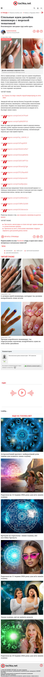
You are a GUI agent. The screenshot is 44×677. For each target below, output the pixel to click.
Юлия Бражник (11, 31)
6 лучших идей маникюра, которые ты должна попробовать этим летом (21, 297)
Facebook (20, 241)
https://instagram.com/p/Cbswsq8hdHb (14, 155)
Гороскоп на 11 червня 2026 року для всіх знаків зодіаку (22, 577)
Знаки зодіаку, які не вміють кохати (17, 617)
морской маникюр (32, 250)
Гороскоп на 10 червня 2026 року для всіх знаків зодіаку (22, 657)
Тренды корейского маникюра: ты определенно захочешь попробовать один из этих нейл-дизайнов (21, 341)
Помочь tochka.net (16, 13)
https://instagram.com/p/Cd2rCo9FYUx (14, 161)
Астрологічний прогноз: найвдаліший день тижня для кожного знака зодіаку (20, 455)
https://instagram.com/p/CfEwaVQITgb (14, 166)
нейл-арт (19, 250)
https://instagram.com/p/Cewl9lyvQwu (14, 184)
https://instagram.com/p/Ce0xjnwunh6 (14, 178)
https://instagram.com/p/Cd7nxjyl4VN (14, 143)
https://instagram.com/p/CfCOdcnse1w (14, 209)
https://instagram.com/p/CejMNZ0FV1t (14, 121)
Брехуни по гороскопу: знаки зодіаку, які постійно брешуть (19, 536)
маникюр (9, 250)
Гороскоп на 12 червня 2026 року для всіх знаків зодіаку (22, 496)
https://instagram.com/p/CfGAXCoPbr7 (14, 149)
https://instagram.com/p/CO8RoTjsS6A (14, 204)
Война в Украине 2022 (31, 13)
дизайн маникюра (12, 253)
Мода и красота (6, 39)
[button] (38, 8)
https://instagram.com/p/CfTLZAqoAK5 (14, 172)
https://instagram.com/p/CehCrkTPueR (14, 115)
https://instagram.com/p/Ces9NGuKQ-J (14, 198)
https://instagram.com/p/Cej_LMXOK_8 (14, 137)
